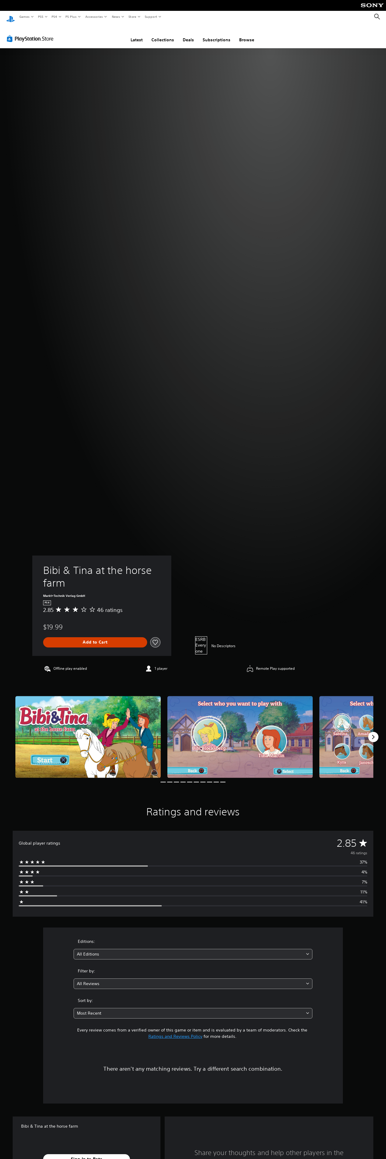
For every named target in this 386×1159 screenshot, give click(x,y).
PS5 (40, 16)
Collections (162, 34)
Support (150, 16)
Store (132, 16)
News (116, 16)
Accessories (94, 16)
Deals (188, 34)
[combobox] (193, 948)
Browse (246, 34)
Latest (137, 34)
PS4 (54, 16)
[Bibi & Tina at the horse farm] (88, 731)
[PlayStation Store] (31, 33)
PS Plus (71, 16)
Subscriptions (216, 34)
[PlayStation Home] (10, 17)
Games (24, 16)
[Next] (373, 731)
